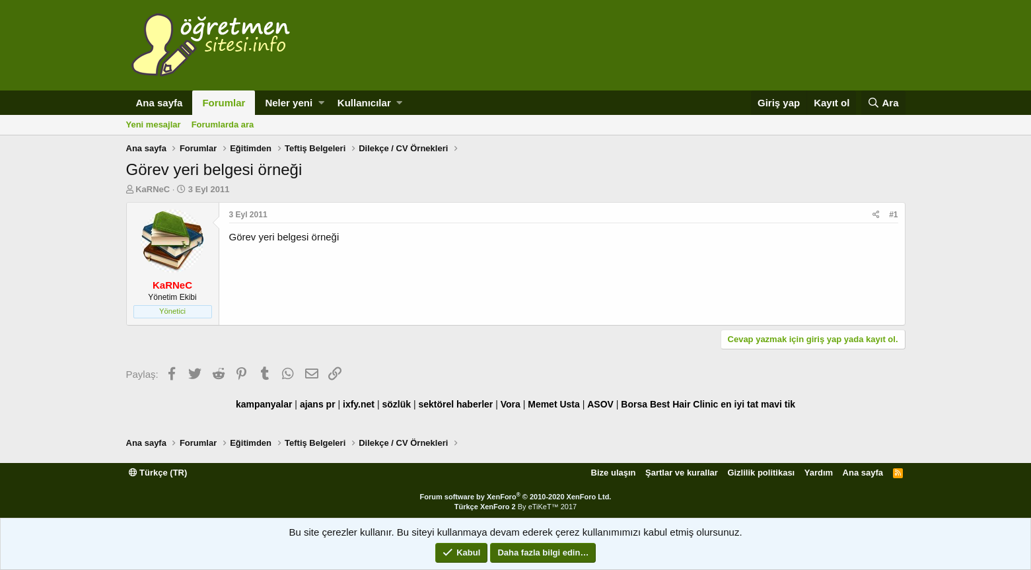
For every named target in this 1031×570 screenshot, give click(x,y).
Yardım (818, 473)
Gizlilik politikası (761, 473)
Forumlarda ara (223, 124)
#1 (893, 214)
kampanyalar (264, 404)
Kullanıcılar (364, 102)
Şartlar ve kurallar (681, 473)
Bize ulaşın (613, 473)
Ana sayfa (159, 102)
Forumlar (223, 102)
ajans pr (318, 404)
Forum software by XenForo (516, 497)
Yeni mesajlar (153, 124)
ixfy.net (358, 404)
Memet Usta (554, 404)
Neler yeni (288, 102)
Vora (510, 404)
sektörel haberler (455, 404)
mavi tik (778, 404)
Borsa (634, 404)
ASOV (600, 404)
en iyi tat (739, 404)
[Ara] (883, 102)
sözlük (396, 404)
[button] (321, 102)
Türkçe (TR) (158, 473)
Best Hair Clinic (684, 404)
